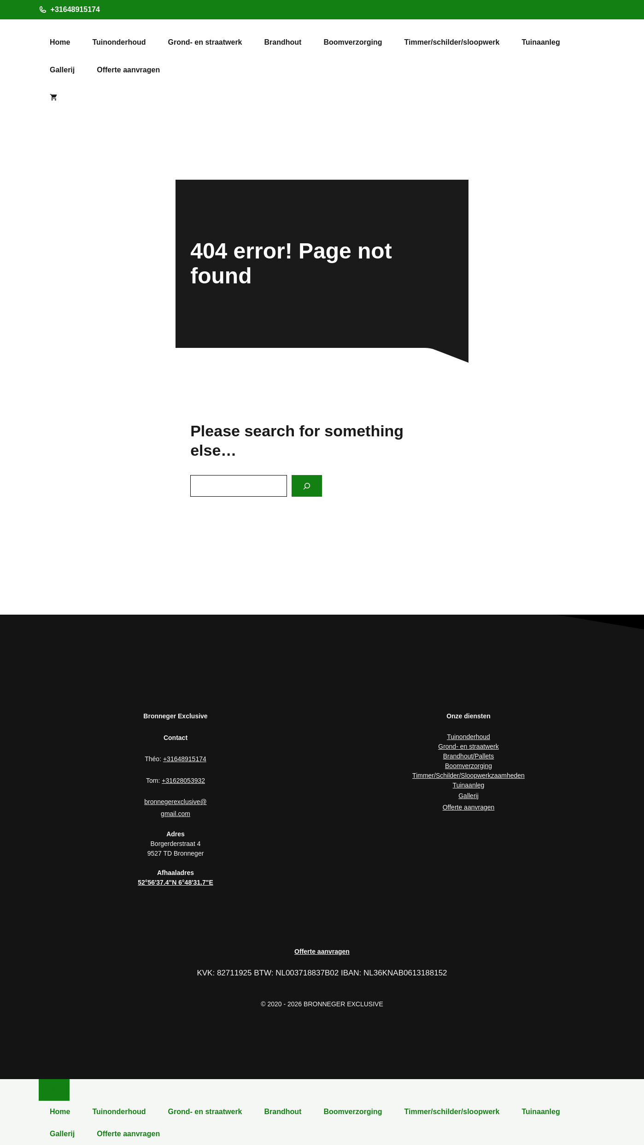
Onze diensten (468, 716)
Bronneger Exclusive (175, 716)
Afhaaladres (175, 872)
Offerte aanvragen (128, 70)
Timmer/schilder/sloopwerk (452, 42)
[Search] (307, 486)
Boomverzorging (352, 42)
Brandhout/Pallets (468, 756)
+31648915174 (75, 9)
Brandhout (283, 42)
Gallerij (62, 70)
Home (60, 42)
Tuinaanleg (540, 42)
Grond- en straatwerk (205, 42)
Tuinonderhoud (119, 42)
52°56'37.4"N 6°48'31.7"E (175, 882)
